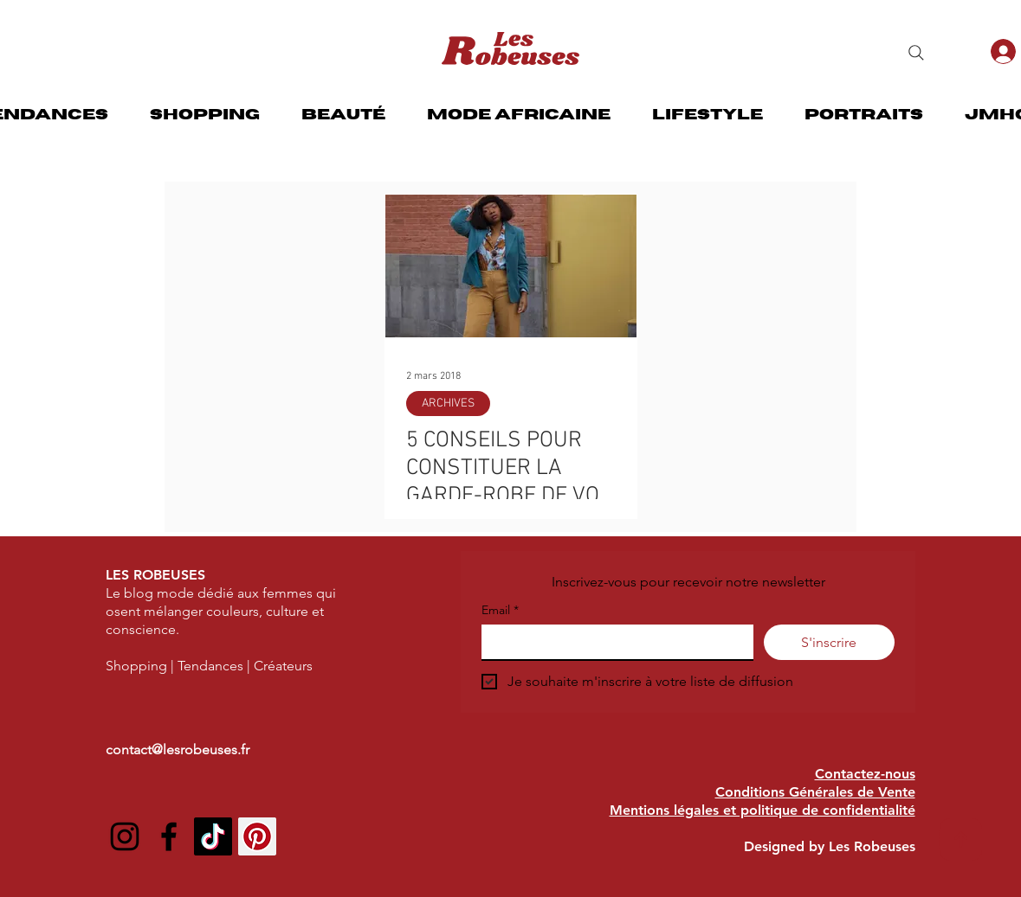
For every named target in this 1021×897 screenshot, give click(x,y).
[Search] (916, 53)
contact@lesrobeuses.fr (177, 749)
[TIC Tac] (213, 836)
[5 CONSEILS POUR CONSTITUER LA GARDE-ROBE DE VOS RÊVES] (511, 266)
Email (500, 610)
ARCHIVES (448, 403)
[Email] (612, 642)
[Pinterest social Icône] (257, 836)
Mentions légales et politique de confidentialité (762, 810)
